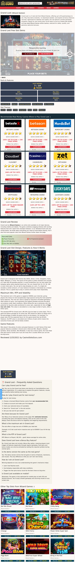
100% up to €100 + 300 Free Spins (37, 173)
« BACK (3, 77)
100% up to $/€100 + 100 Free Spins (62, 206)
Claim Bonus (12, 146)
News (49, 8)
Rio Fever (29, 506)
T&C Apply (9, 149)
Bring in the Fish (56, 555)
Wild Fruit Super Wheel (34, 555)
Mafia (35, 110)
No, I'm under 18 (29, 53)
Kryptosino (12, 195)
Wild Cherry (30, 531)
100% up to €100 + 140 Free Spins (62, 140)
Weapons (42, 110)
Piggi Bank (5, 555)
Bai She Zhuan (6, 506)
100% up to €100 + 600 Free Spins (37, 140)
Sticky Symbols (37, 104)
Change (3, 531)
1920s (3, 110)
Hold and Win (5, 104)
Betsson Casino (37, 129)
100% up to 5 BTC (12, 172)
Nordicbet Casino (62, 129)
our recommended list (40, 401)
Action (9, 110)
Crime (15, 110)
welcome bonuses (41, 417)
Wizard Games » (5, 508)
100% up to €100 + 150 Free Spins (13, 140)
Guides (56, 8)
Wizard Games (18, 13)
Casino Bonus (29, 8)
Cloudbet (13, 162)
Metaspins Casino (37, 195)
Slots (18, 8)
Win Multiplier (49, 104)
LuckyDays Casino (62, 195)
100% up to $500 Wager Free (12, 206)
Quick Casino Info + (12, 136)
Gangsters (22, 110)
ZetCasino (62, 162)
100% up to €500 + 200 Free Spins (62, 173)
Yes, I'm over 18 (45, 53)
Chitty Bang (55, 506)
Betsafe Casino (12, 129)
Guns (29, 110)
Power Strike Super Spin (59, 531)
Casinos (41, 8)
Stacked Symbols (24, 104)
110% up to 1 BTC (37, 205)
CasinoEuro (37, 162)
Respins (14, 104)
